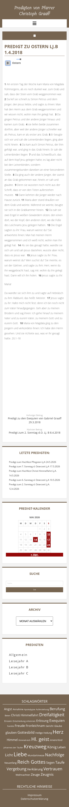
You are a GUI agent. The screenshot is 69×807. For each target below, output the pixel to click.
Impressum (35, 795)
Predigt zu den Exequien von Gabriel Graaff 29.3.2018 (34, 420)
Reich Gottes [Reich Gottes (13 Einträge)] (31, 762)
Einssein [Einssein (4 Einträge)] (8, 721)
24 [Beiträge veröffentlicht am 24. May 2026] (48, 545)
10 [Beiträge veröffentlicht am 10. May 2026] (48, 534)
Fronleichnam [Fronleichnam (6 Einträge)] (35, 726)
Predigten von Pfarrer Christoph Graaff (34, 10)
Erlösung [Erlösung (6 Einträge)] (42, 721)
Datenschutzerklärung (34, 799)
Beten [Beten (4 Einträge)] (7, 715)
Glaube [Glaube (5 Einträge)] (58, 726)
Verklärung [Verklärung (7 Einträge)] (35, 769)
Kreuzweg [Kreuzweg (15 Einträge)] (35, 746)
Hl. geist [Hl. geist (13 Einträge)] (40, 739)
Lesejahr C (19, 673)
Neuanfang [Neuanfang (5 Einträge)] (10, 762)
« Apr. (34, 554)
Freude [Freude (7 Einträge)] (20, 725)
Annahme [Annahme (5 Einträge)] (18, 709)
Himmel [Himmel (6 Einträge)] (12, 740)
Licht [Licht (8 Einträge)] (9, 755)
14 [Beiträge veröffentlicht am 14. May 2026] (35, 539)
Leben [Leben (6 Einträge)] (61, 747)
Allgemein (18, 655)
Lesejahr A (19, 661)
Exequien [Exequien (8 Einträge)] (57, 720)
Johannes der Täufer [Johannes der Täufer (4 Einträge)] (13, 747)
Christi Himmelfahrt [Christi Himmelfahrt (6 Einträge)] (24, 715)
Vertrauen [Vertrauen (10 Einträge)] (52, 768)
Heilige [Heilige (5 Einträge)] (39, 732)
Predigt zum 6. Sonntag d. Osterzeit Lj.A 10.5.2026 (34, 480)
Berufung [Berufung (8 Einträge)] (57, 708)
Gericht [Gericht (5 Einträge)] (50, 726)
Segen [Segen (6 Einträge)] (50, 763)
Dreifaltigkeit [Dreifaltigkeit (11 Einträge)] (51, 715)
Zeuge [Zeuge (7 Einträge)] (35, 774)
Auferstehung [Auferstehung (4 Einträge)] (42, 709)
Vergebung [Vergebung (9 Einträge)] (16, 768)
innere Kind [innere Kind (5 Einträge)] (56, 740)
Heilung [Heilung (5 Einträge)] (47, 732)
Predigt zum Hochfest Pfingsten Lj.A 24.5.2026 (32, 462)
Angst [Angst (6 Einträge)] (8, 709)
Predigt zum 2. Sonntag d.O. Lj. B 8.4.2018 (34, 432)
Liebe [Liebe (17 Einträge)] (20, 754)
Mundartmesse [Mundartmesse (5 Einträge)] (36, 755)
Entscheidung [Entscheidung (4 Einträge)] (19, 721)
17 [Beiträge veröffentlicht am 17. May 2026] (48, 539)
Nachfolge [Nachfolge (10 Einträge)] (54, 754)
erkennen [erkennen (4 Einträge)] (31, 721)
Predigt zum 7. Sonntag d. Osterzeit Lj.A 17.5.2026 (34, 466)
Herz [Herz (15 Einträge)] (58, 731)
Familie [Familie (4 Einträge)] (10, 726)
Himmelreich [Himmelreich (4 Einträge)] (24, 740)
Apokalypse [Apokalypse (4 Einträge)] (29, 709)
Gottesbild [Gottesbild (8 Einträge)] (26, 732)
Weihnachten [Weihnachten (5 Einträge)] (23, 774)
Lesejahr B (19, 667)
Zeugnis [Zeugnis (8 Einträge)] (47, 774)
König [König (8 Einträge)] (51, 747)
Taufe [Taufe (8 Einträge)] (60, 762)
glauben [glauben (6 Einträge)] (11, 733)
